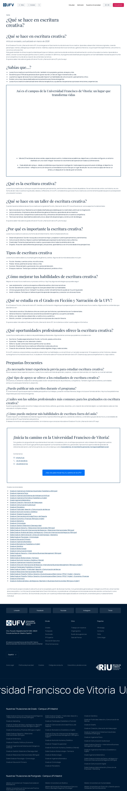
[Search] (39, 5)
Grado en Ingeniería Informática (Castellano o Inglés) (28, 498)
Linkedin (17, 610)
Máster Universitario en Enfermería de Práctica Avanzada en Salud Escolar (22, 789)
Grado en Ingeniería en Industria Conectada (25, 562)
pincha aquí (62, 59)
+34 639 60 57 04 (20, 464)
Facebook (40, 610)
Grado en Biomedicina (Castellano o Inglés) (25, 544)
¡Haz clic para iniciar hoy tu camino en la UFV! (63, 473)
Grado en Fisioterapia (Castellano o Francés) (25, 567)
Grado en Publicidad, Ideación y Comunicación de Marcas (30, 509)
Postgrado (48, 631)
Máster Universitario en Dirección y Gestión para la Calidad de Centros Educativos (102, 787)
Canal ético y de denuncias (77, 665)
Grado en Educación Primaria (20, 539)
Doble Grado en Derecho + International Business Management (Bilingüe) (35, 553)
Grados (47, 628)
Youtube (63, 610)
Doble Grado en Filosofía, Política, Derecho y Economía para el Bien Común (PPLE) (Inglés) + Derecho (45, 574)
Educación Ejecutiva (52, 641)
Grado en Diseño (16, 555)
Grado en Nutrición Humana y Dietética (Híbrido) (27, 560)
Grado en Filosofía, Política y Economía (19, 742)
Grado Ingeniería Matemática (20, 500)
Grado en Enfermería (17, 578)
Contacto (100, 631)
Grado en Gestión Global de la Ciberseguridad (25, 525)
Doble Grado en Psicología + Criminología (24, 537)
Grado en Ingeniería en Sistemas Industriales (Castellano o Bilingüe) (34, 491)
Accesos (31, 5)
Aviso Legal (10, 665)
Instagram (86, 610)
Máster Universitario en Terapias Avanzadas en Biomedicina (22, 783)
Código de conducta (56, 665)
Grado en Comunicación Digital (21, 551)
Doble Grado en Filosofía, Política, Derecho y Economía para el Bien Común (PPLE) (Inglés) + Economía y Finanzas (49, 576)
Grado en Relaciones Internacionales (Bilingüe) (26, 572)
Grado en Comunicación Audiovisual (22, 505)
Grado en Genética (16, 546)
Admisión (80, 5)
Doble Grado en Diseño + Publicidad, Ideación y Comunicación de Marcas (35, 569)
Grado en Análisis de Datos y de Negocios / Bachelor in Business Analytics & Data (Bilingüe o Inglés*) (45, 581)
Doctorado (49, 634)
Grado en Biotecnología (18, 549)
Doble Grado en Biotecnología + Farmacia (24, 558)
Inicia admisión (118, 5)
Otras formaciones (51, 644)
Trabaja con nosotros (78, 628)
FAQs (99, 634)
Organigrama (76, 631)
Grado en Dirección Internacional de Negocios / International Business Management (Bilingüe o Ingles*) (46, 565)
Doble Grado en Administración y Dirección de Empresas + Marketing (34, 535)
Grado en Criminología (18, 523)
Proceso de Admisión (63, 354)
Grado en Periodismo (17, 507)
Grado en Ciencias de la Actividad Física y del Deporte (28, 516)
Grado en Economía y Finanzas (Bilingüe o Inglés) (27, 519)
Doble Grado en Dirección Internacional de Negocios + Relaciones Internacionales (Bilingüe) (42, 530)
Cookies (41, 665)
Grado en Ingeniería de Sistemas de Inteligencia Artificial (29, 495)
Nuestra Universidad (93, 5)
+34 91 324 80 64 (20, 461)
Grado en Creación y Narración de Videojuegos (26, 502)
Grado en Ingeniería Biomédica (20, 542)
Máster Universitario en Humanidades (97, 783)
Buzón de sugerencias (79, 634)
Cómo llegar (101, 637)
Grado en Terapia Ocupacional (20, 514)
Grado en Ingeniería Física (19, 493)
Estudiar (72, 5)
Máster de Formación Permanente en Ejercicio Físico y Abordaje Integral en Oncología (61, 787)
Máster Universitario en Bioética (56, 783)
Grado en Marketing (17, 521)
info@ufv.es (18, 458)
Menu (21, 5)
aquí (97, 421)
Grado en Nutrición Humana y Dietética (23, 512)
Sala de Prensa (76, 637)
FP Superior (49, 637)
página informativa (81, 322)
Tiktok (110, 610)
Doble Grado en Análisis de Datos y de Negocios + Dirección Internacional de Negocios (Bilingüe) (43, 532)
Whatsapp (100, 628)
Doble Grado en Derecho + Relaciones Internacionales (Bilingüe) (32, 528)
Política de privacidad (26, 665)
